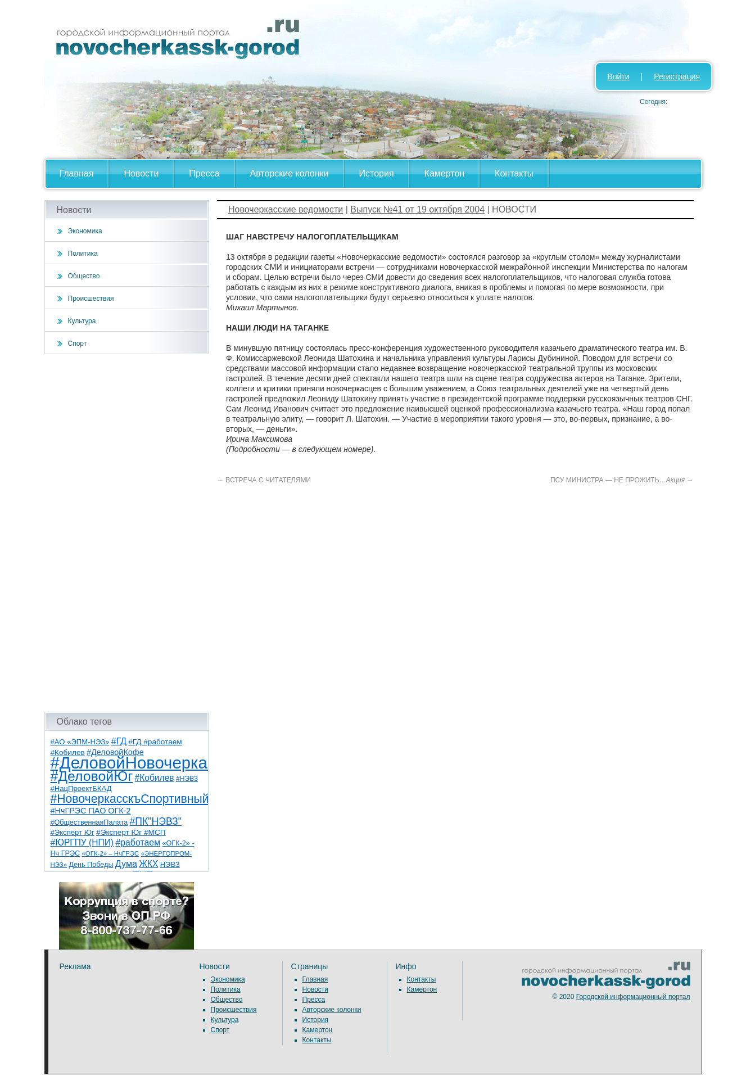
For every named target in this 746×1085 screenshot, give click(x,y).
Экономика (85, 231)
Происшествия (91, 298)
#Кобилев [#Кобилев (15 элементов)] (154, 778)
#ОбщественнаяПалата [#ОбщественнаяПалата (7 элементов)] (89, 822)
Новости (141, 173)
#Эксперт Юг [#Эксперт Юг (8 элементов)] (72, 832)
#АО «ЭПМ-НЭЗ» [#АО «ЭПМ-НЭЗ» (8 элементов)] (80, 742)
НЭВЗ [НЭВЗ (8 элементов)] (170, 864)
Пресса (204, 173)
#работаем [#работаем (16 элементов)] (137, 842)
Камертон (444, 173)
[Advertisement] (126, 533)
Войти (618, 76)
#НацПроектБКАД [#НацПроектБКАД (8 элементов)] (81, 788)
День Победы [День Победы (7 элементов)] (91, 865)
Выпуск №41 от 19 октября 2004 (417, 209)
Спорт (77, 343)
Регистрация (677, 76)
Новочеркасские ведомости (285, 209)
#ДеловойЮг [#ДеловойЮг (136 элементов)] (92, 776)
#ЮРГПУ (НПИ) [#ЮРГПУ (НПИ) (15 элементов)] (82, 842)
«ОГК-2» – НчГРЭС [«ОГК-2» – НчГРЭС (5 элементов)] (110, 853)
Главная (77, 173)
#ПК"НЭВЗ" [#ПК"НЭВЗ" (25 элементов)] (156, 821)
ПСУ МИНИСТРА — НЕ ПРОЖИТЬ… (622, 480)
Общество (84, 276)
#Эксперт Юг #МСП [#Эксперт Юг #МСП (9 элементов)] (131, 832)
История (376, 173)
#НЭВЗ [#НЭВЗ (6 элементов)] (187, 779)
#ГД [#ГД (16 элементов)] (118, 741)
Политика (83, 253)
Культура (82, 321)
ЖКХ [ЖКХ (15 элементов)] (148, 864)
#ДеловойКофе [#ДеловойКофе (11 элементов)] (115, 752)
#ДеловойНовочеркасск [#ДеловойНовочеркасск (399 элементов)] (141, 762)
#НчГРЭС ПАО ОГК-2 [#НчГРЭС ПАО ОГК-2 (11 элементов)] (91, 810)
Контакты (514, 173)
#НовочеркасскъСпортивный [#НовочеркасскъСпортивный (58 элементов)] (130, 798)
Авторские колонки (289, 173)
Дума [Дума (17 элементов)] (126, 863)
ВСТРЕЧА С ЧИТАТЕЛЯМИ (264, 480)
